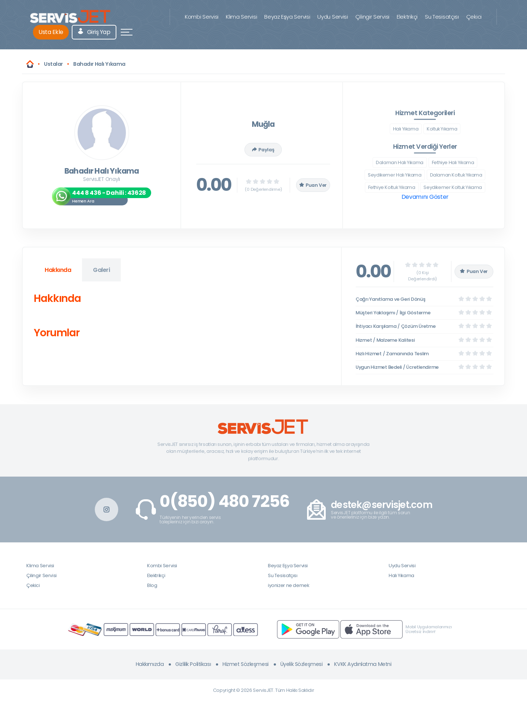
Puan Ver (313, 185)
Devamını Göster (425, 197)
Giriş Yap (94, 32)
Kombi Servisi (201, 16)
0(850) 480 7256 (224, 501)
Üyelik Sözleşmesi (301, 664)
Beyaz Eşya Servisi (287, 16)
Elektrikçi (407, 16)
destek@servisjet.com (381, 505)
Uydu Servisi (332, 16)
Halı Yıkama (406, 129)
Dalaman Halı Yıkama (399, 162)
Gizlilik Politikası (193, 664)
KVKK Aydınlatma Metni (362, 664)
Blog (152, 585)
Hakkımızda (150, 664)
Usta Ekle (50, 32)
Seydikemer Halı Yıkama (395, 175)
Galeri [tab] (101, 270)
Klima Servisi (241, 16)
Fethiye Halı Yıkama (453, 162)
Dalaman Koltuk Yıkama (456, 175)
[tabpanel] (182, 317)
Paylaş (263, 150)
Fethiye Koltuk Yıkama (391, 187)
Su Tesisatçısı (442, 16)
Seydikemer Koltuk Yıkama (452, 187)
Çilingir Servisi (372, 16)
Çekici (474, 16)
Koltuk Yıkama (442, 129)
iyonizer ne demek (288, 585)
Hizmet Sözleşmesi (246, 664)
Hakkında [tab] (58, 270)
